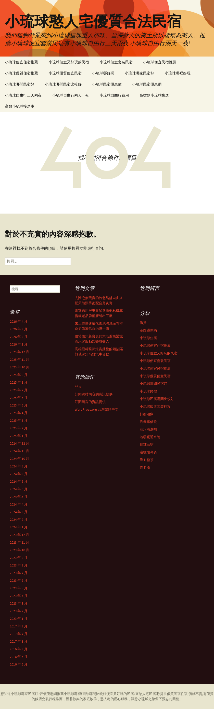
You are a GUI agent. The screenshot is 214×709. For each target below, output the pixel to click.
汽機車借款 (148, 422)
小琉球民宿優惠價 (107, 84)
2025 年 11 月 (19, 359)
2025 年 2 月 (18, 428)
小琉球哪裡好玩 (177, 73)
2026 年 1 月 (18, 344)
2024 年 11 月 (19, 451)
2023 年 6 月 (18, 580)
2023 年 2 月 (18, 611)
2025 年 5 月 (18, 405)
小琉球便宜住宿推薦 (21, 62)
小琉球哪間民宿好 (19, 84)
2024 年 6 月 (18, 489)
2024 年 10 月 (19, 458)
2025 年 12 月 (19, 352)
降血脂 (145, 467)
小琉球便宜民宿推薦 (159, 62)
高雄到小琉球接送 (154, 95)
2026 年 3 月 (18, 329)
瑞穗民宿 (146, 444)
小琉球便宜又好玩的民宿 (69, 62)
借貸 (143, 322)
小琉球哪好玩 (103, 73)
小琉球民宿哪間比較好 (157, 399)
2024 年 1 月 (18, 527)
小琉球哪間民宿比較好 (63, 84)
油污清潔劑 (148, 429)
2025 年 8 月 (18, 382)
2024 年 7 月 (18, 481)
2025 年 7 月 (18, 390)
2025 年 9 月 (18, 375)
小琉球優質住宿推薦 (21, 73)
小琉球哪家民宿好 (139, 73)
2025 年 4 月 (18, 413)
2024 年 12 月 (19, 443)
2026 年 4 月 (18, 321)
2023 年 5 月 (18, 588)
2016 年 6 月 (18, 656)
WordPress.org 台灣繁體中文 (96, 409)
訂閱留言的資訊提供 (90, 402)
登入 (78, 386)
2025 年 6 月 (18, 397)
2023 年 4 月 (18, 595)
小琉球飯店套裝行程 (155, 406)
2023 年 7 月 (18, 573)
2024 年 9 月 (18, 466)
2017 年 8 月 (18, 626)
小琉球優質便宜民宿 (65, 73)
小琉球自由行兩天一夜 (70, 95)
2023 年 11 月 (19, 542)
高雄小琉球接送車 (19, 106)
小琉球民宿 (148, 391)
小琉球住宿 (148, 338)
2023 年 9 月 (18, 557)
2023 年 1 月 (18, 618)
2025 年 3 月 (18, 420)
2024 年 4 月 (18, 504)
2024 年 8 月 (18, 474)
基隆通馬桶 (148, 330)
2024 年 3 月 (18, 512)
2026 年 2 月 (18, 336)
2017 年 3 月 (18, 641)
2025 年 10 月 (19, 367)
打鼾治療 (146, 414)
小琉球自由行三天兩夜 (23, 95)
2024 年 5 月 (18, 496)
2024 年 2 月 (18, 519)
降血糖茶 (146, 460)
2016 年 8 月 (18, 649)
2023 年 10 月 (19, 550)
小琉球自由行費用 (114, 95)
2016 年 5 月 (18, 664)
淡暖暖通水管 (150, 437)
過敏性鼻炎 (148, 452)
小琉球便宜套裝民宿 (116, 62)
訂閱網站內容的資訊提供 (94, 394)
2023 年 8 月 (18, 565)
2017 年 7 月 (18, 634)
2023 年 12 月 (19, 535)
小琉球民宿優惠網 (147, 84)
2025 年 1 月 (18, 436)
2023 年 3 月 (18, 603)
